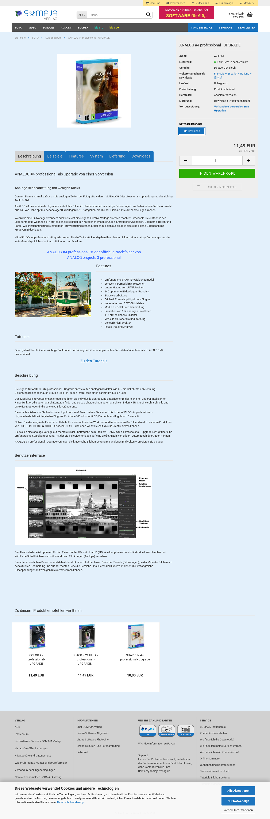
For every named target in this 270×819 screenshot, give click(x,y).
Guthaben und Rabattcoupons (217, 764)
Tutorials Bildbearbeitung (215, 777)
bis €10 (98, 27)
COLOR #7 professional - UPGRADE (36, 659)
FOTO (18, 27)
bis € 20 (114, 27)
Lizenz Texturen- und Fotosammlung (98, 745)
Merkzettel (247, 3)
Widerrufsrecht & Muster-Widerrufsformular (41, 762)
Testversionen (175, 3)
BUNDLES (48, 27)
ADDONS (66, 27)
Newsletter (246, 27)
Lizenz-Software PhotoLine (93, 739)
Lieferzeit (82, 752)
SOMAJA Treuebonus (213, 726)
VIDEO (32, 27)
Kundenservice (201, 27)
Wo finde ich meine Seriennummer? (221, 745)
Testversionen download (214, 771)
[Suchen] (148, 15)
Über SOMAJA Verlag (89, 726)
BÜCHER (83, 27)
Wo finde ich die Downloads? (217, 739)
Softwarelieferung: (190, 123)
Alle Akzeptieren (238, 790)
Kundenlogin (224, 3)
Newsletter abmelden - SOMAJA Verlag (38, 777)
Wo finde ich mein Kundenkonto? (219, 752)
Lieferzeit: (185, 62)
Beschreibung (29, 156)
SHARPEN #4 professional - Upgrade (135, 657)
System (96, 156)
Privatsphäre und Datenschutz (33, 755)
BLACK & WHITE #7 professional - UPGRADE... (85, 659)
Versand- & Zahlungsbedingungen (35, 769)
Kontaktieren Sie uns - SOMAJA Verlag (38, 741)
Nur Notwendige (238, 801)
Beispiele (54, 156)
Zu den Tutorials (93, 361)
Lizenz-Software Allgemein (92, 733)
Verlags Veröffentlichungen (31, 748)
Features (76, 156)
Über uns (153, 3)
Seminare (225, 27)
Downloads (141, 156)
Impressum (21, 734)
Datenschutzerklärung (70, 802)
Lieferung (117, 156)
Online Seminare (210, 758)
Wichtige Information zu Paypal (156, 743)
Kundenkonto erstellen (213, 733)
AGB (17, 726)
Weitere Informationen (238, 810)
